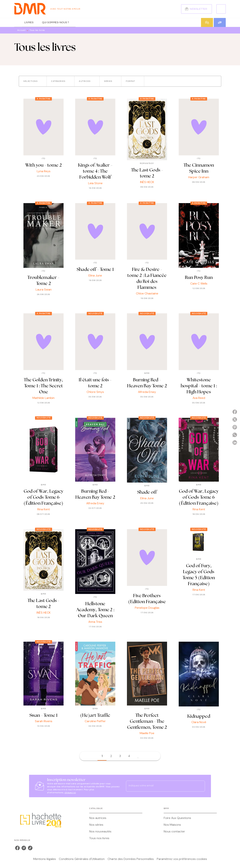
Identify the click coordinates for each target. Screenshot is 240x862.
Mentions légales (44, 859)
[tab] (18, 22)
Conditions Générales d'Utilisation (82, 859)
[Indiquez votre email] (161, 786)
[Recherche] (221, 9)
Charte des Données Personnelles (131, 859)
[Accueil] (30, 9)
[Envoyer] (200, 786)
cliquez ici (70, 792)
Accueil (21, 30)
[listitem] (17, 848)
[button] (196, 9)
